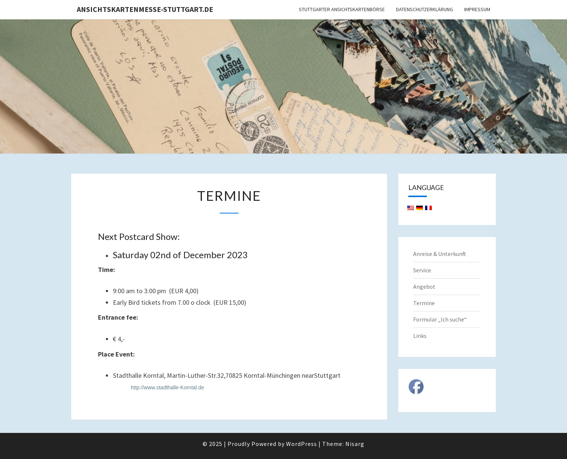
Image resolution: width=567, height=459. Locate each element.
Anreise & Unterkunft (439, 253)
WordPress (301, 443)
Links (420, 335)
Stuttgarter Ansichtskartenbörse (342, 9)
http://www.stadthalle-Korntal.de (167, 387)
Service (422, 270)
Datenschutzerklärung (424, 9)
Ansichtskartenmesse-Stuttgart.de (145, 9)
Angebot (424, 286)
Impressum (477, 9)
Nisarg (354, 443)
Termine (424, 303)
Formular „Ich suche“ (440, 319)
